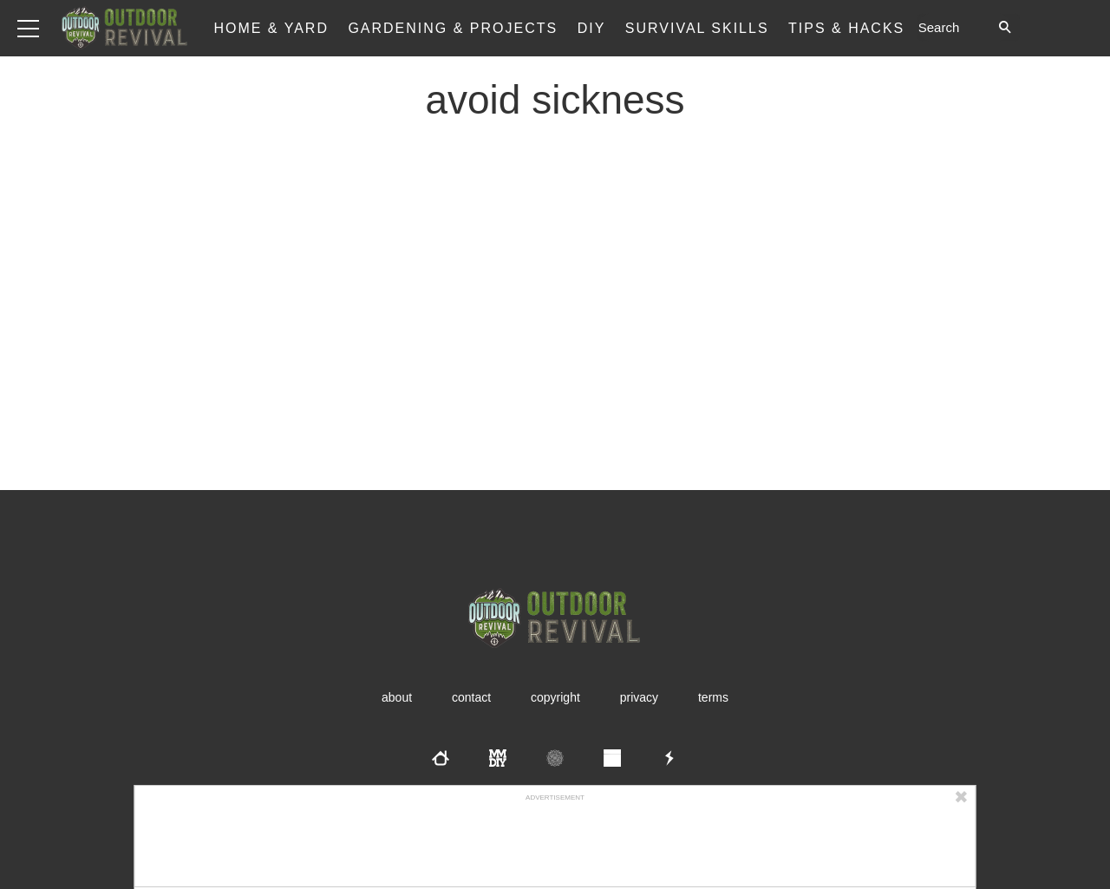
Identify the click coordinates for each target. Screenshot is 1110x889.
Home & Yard (271, 28)
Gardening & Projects (453, 28)
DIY (592, 28)
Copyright (555, 697)
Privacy (639, 697)
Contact (471, 697)
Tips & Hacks (846, 28)
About (397, 697)
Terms (713, 697)
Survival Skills (697, 28)
